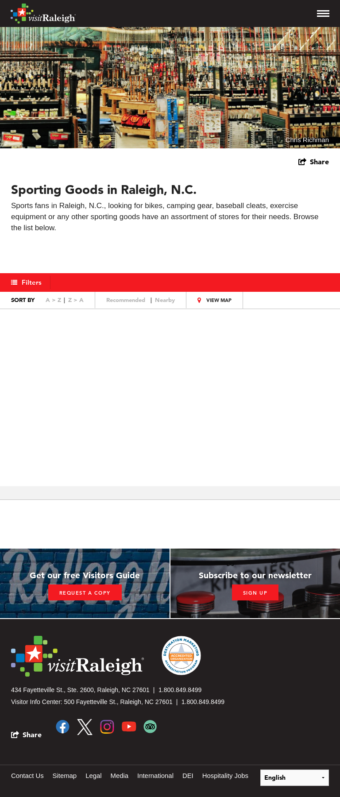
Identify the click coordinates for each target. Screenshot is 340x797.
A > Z (53, 299)
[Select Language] (294, 777)
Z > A (76, 299)
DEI (188, 775)
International (156, 775)
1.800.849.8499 (179, 689)
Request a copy (85, 593)
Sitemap (65, 775)
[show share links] (313, 161)
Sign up (255, 593)
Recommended (125, 299)
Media (120, 775)
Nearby (165, 299)
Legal (94, 775)
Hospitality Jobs (226, 775)
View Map (219, 300)
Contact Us (27, 775)
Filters (32, 282)
